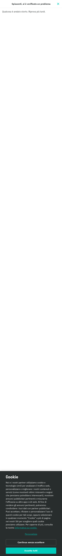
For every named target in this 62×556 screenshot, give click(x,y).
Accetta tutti (31, 551)
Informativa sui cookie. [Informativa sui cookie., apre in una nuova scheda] (26, 528)
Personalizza (31, 534)
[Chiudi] (58, 4)
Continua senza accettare (31, 543)
